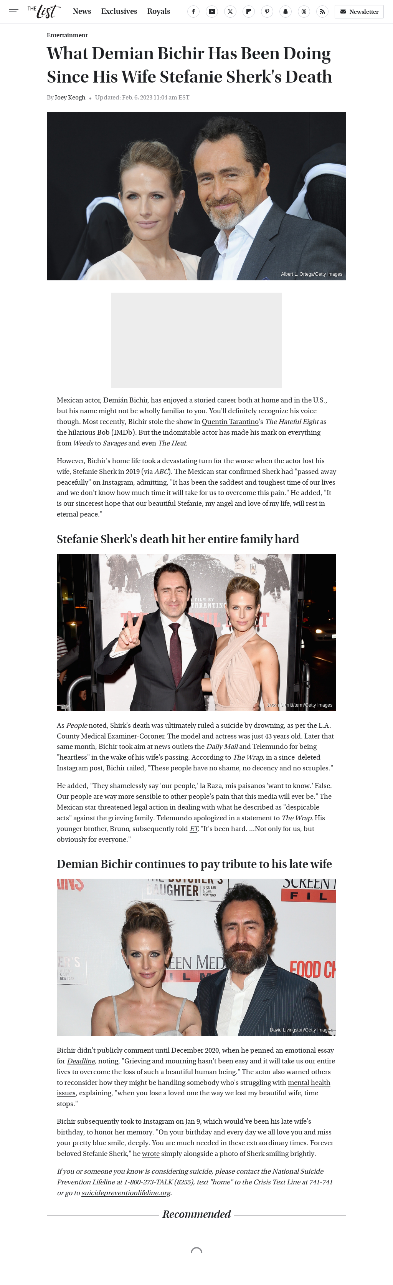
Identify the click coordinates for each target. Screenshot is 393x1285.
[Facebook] (193, 11)
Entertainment (67, 35)
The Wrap (248, 757)
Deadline (81, 1061)
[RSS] (322, 11)
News (82, 11)
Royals (158, 11)
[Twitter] (230, 11)
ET (193, 829)
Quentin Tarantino (230, 422)
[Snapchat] (285, 11)
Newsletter (359, 11)
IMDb (123, 433)
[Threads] (304, 11)
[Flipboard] (249, 11)
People (76, 726)
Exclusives (119, 11)
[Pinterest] (267, 11)
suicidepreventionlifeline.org (125, 1193)
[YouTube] (212, 11)
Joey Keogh (70, 97)
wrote (151, 1154)
